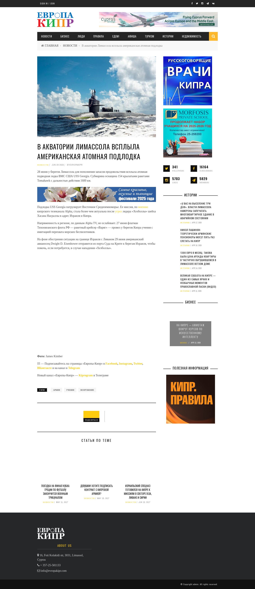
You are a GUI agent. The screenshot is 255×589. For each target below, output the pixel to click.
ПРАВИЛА (98, 36)
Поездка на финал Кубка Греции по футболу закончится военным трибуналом (55, 492)
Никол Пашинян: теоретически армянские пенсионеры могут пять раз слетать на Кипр (197, 235)
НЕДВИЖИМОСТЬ (191, 36)
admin (196, 584)
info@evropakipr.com (54, 570)
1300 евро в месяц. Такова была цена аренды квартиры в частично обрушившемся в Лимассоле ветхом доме (198, 258)
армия (56, 390)
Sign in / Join (47, 3)
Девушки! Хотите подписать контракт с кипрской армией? (96, 490)
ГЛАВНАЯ (51, 46)
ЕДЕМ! (115, 36)
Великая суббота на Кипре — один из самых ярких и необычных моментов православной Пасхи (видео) (198, 281)
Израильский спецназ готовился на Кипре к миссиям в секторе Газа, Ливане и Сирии (138, 492)
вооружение (87, 390)
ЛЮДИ (81, 36)
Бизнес (64, 36)
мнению (143, 207)
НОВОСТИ (46, 36)
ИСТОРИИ (168, 36)
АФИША (132, 36)
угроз (118, 211)
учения (70, 390)
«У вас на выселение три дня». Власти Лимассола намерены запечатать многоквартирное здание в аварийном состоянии (197, 211)
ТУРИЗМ (149, 36)
